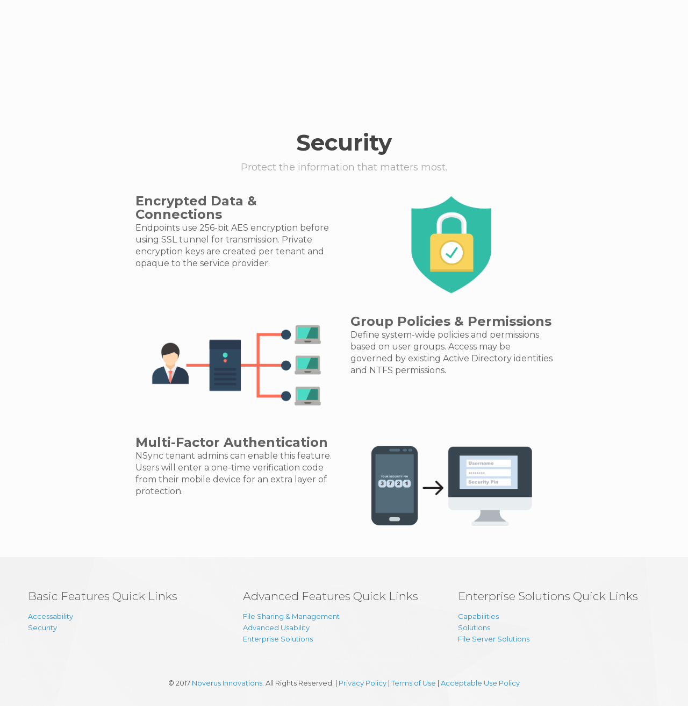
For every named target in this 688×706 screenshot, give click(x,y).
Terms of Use (413, 683)
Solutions (474, 627)
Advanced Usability (276, 627)
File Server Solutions (493, 638)
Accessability (50, 616)
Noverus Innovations (227, 683)
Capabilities (478, 616)
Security (42, 627)
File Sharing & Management (291, 616)
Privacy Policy (362, 683)
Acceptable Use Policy (480, 683)
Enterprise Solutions (278, 638)
